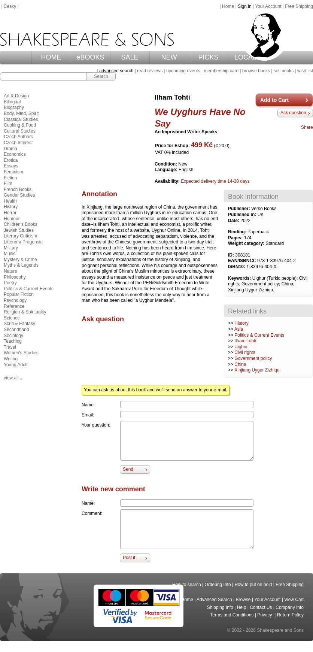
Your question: (96, 425)
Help (241, 607)
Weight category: (246, 243)
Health (10, 201)
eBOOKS (90, 57)
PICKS (208, 57)
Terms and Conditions (231, 615)
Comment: (92, 513)
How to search (186, 584)
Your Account (268, 6)
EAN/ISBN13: (242, 260)
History (241, 323)
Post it (129, 557)
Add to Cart (274, 100)
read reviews (149, 70)
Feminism (13, 172)
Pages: (236, 237)
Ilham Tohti (245, 340)
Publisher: (239, 208)
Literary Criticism (20, 236)
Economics (15, 154)
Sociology (13, 335)
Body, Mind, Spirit (21, 113)
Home (228, 6)
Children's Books (20, 224)
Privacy (265, 615)
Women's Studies (21, 352)
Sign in (245, 6)
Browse (243, 599)
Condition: (166, 164)
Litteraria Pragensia (23, 242)
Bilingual (12, 101)
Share (307, 127)
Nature (10, 271)
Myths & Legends (21, 265)
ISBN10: (237, 266)
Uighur (240, 346)
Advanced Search (214, 599)
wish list (305, 70)
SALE (130, 57)
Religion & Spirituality (25, 312)
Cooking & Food (20, 125)
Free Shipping (299, 6)
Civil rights (244, 352)
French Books (17, 189)
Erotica (11, 160)
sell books (284, 70)
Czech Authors (18, 136)
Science (12, 318)
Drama (10, 148)
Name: (88, 404)
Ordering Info (218, 584)
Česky (10, 6)
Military (11, 248)
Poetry (10, 282)
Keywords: (240, 278)
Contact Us (261, 607)
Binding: (237, 231)
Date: (234, 220)
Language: (167, 169)
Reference (14, 306)
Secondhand (16, 329)
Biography (14, 107)
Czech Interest (18, 142)
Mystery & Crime (20, 259)
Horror (10, 212)
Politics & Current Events (259, 335)
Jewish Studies (19, 230)
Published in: (243, 214)
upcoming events (183, 70)
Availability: (168, 181)
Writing (11, 358)
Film (8, 183)
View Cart (294, 599)
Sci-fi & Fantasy (19, 323)
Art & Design (16, 95)
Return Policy (290, 615)
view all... (13, 377)
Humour (12, 218)
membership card (221, 70)
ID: (231, 255)
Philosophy (15, 277)
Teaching (13, 341)
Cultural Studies (20, 131)
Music (9, 253)
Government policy (253, 358)
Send (128, 469)
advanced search (116, 70)
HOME (51, 57)
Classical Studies (21, 119)
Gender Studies (19, 195)
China (240, 364)
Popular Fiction (19, 294)
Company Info (290, 607)
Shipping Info (220, 607)
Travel (10, 347)
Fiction (10, 178)
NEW (169, 57)
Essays (11, 166)
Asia (238, 329)
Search (101, 76)
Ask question (293, 112)
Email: (88, 415)
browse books (256, 70)
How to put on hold (253, 584)
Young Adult (16, 364)
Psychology (15, 300)
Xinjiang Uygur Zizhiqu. (257, 370)
